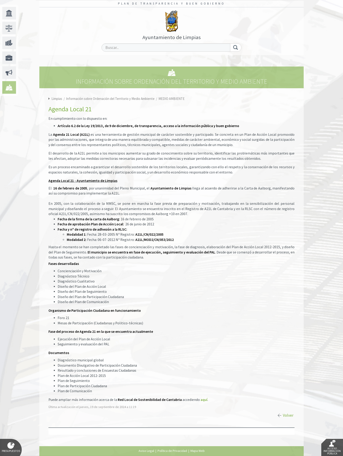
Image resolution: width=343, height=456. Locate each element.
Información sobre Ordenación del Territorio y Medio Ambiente (110, 98)
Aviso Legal (146, 451)
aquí (204, 399)
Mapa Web (197, 451)
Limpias (56, 98)
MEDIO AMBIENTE (171, 98)
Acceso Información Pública (332, 447)
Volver (288, 415)
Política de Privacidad (172, 451)
